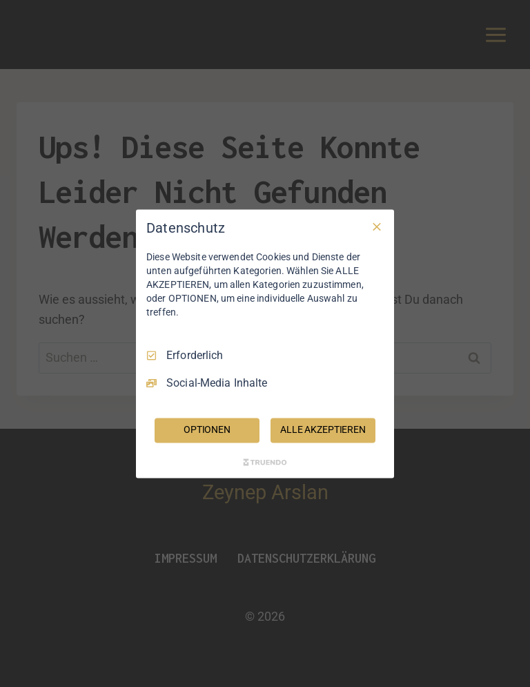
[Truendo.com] (265, 461)
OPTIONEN (207, 429)
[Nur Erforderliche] (377, 226)
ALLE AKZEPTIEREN (323, 429)
